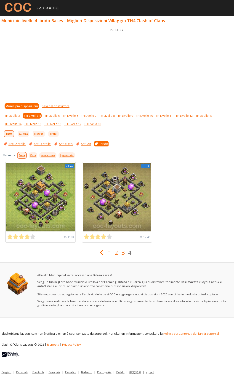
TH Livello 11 (164, 116)
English (6, 372)
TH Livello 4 (32, 116)
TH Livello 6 (70, 116)
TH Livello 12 (184, 116)
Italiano (86, 372)
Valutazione (48, 155)
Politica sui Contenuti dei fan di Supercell (191, 333)
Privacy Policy (71, 344)
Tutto (8, 133)
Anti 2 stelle (17, 144)
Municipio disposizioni (21, 106)
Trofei (53, 133)
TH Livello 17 (72, 124)
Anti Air (86, 144)
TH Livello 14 (13, 124)
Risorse (38, 133)
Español (70, 372)
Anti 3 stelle (42, 144)
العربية (150, 372)
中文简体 (135, 372)
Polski (120, 372)
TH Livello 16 (52, 124)
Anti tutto (66, 144)
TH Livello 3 (12, 116)
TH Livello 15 (32, 124)
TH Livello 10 (144, 116)
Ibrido (104, 144)
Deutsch (38, 372)
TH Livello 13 (204, 116)
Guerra (23, 133)
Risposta (53, 344)
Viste (33, 155)
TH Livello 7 (88, 116)
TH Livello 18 (92, 124)
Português (104, 372)
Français (54, 372)
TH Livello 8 (107, 116)
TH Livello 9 (125, 116)
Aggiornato (67, 155)
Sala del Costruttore (55, 106)
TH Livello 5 (52, 116)
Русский (22, 372)
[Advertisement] (117, 65)
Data (22, 155)
